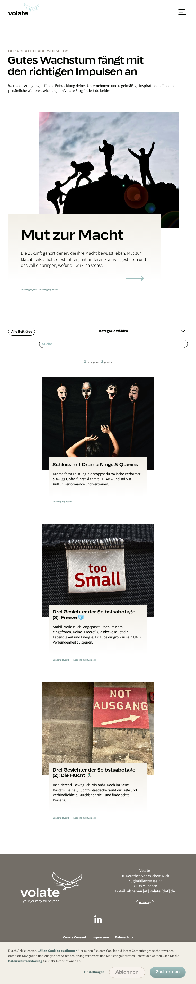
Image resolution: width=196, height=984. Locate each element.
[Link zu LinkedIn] (98, 920)
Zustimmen (168, 971)
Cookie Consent (74, 937)
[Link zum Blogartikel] (135, 278)
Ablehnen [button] (127, 972)
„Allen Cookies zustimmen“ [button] (58, 950)
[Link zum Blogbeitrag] (98, 445)
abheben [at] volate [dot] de (151, 891)
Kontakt (145, 903)
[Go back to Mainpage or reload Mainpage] (51, 888)
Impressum (100, 937)
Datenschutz (124, 937)
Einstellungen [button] (94, 972)
